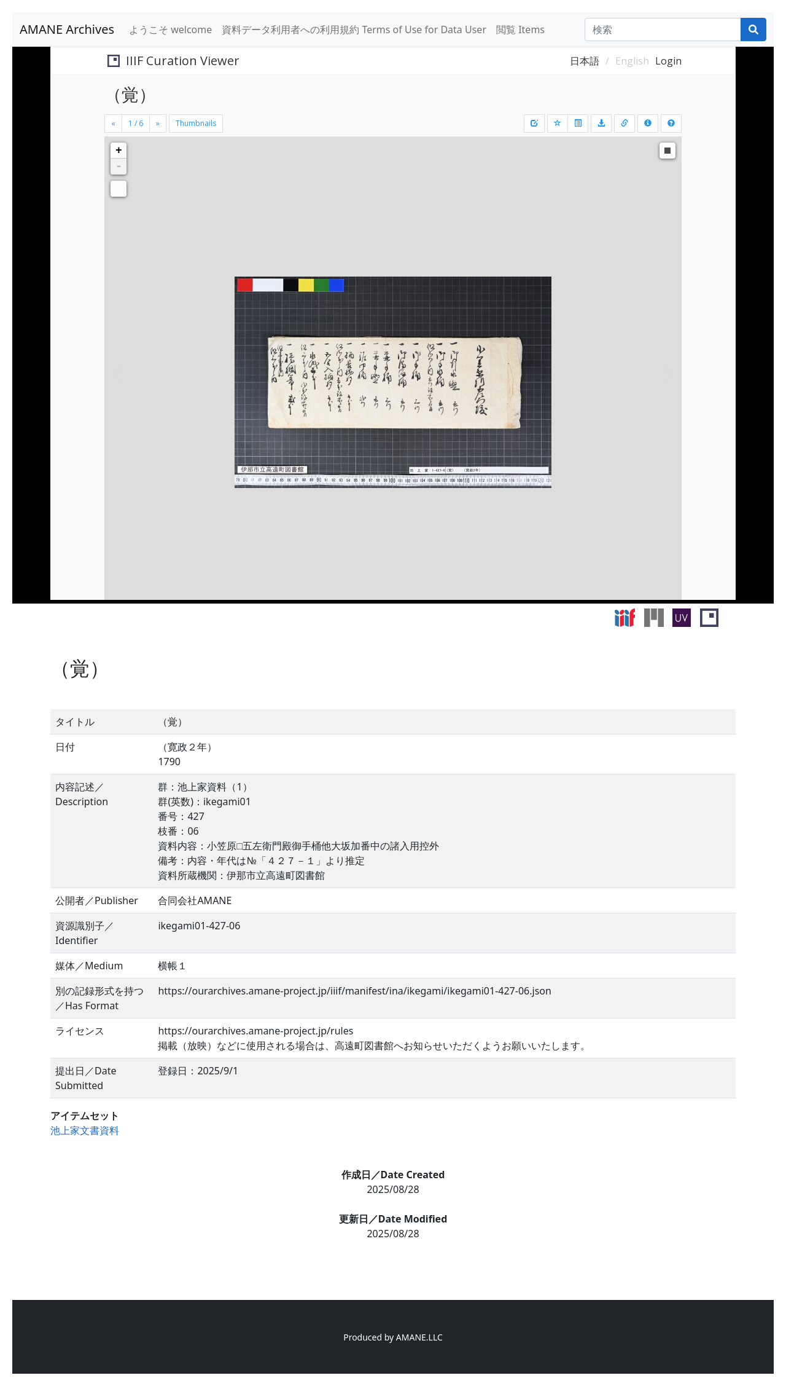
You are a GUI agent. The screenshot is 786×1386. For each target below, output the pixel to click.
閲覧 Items (520, 29)
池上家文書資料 (84, 1130)
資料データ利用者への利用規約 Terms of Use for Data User (354, 29)
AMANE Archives (67, 29)
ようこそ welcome (170, 29)
